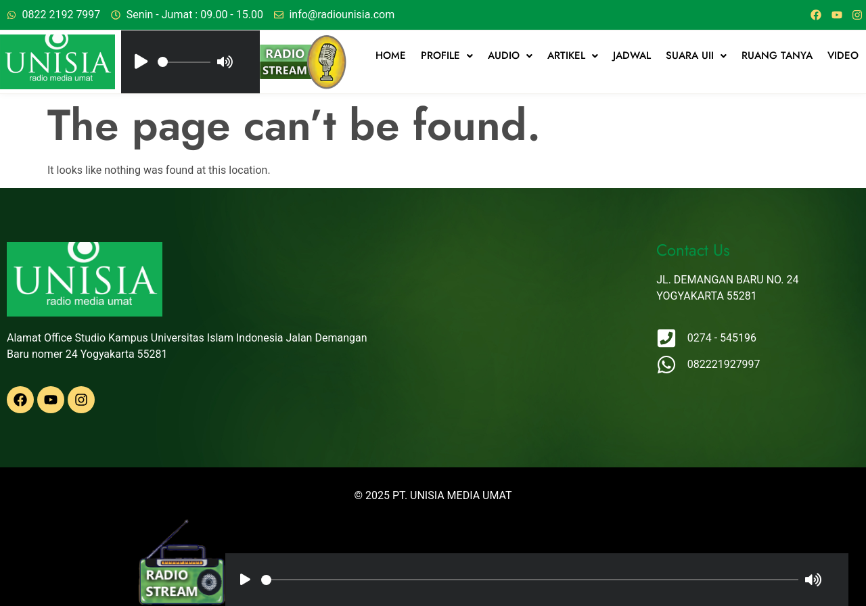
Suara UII (696, 55)
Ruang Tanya (777, 55)
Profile (447, 55)
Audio (510, 55)
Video (843, 55)
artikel (572, 55)
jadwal (632, 55)
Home (390, 55)
